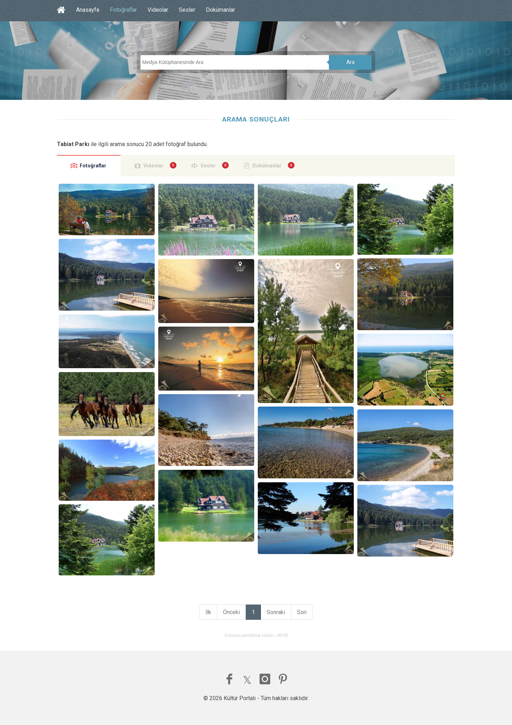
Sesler (187, 9)
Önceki (231, 612)
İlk (208, 612)
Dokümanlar (220, 9)
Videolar (158, 9)
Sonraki (276, 612)
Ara (350, 62)
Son (301, 612)
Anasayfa (87, 9)
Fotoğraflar (123, 9)
